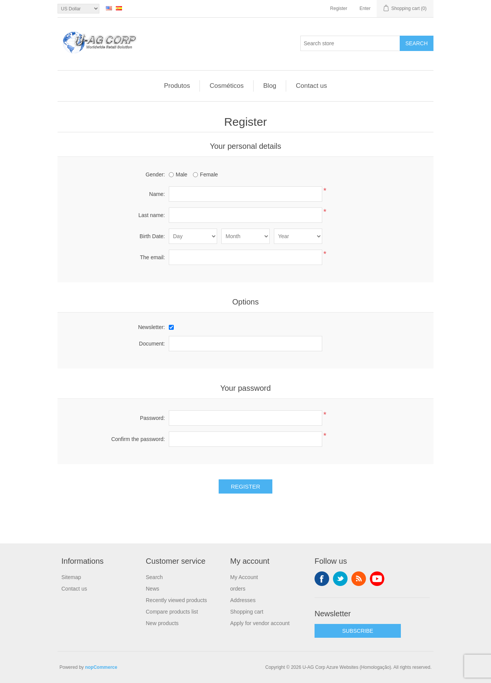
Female (209, 174)
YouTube (377, 578)
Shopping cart (246, 612)
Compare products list (172, 612)
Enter (365, 8)
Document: (152, 344)
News (152, 589)
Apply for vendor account (260, 623)
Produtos (177, 85)
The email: (152, 257)
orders (238, 589)
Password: (152, 418)
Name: (157, 194)
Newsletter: (151, 327)
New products (162, 623)
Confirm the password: (138, 439)
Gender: (155, 174)
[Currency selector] (78, 8)
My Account (244, 577)
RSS (358, 578)
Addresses (242, 600)
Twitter (340, 578)
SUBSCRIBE (357, 631)
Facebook (322, 578)
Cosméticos (226, 85)
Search (416, 43)
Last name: (151, 215)
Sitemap (71, 577)
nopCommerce (101, 667)
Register (339, 8)
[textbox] (350, 43)
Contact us (311, 85)
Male (181, 174)
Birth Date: (152, 236)
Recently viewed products (176, 600)
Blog (269, 85)
